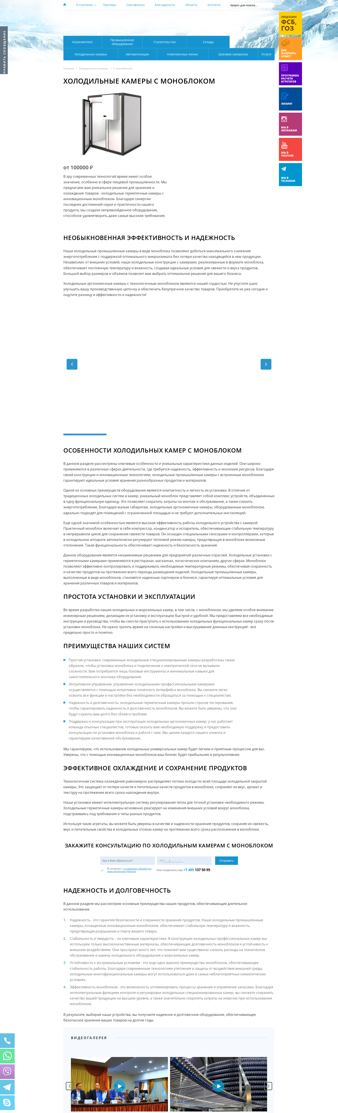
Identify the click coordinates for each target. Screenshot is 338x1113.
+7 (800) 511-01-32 (239, 24)
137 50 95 (196, 798)
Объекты (191, 5)
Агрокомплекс (82, 42)
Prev (70, 1015)
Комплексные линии (150, 54)
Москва (139, 18)
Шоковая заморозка (218, 54)
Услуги (263, 54)
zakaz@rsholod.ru (246, 30)
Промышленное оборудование (122, 42)
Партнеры (109, 5)
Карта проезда (147, 31)
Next (268, 1015)
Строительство (164, 42)
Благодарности (165, 5)
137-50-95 (239, 18)
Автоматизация (89, 54)
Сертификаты (136, 5)
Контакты (214, 5)
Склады (208, 42)
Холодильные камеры (252, 42)
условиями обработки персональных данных (129, 799)
